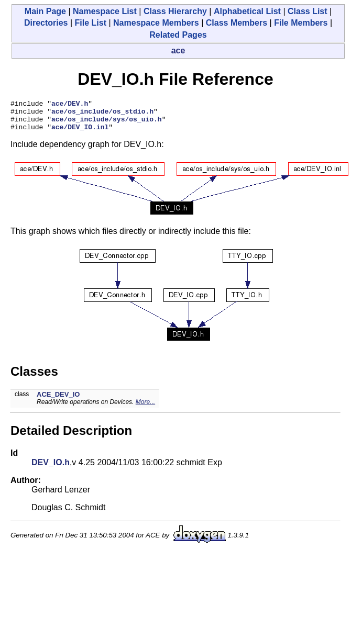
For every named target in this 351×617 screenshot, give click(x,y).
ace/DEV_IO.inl (79, 133)
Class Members (236, 22)
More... (145, 408)
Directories (46, 22)
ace (178, 50)
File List (90, 22)
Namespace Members (156, 22)
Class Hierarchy (175, 11)
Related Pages (177, 34)
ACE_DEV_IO (58, 401)
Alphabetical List (247, 11)
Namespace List (105, 11)
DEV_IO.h (50, 468)
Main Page (45, 11)
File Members (300, 22)
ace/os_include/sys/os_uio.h (106, 123)
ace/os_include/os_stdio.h (102, 114)
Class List (307, 11)
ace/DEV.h (69, 104)
